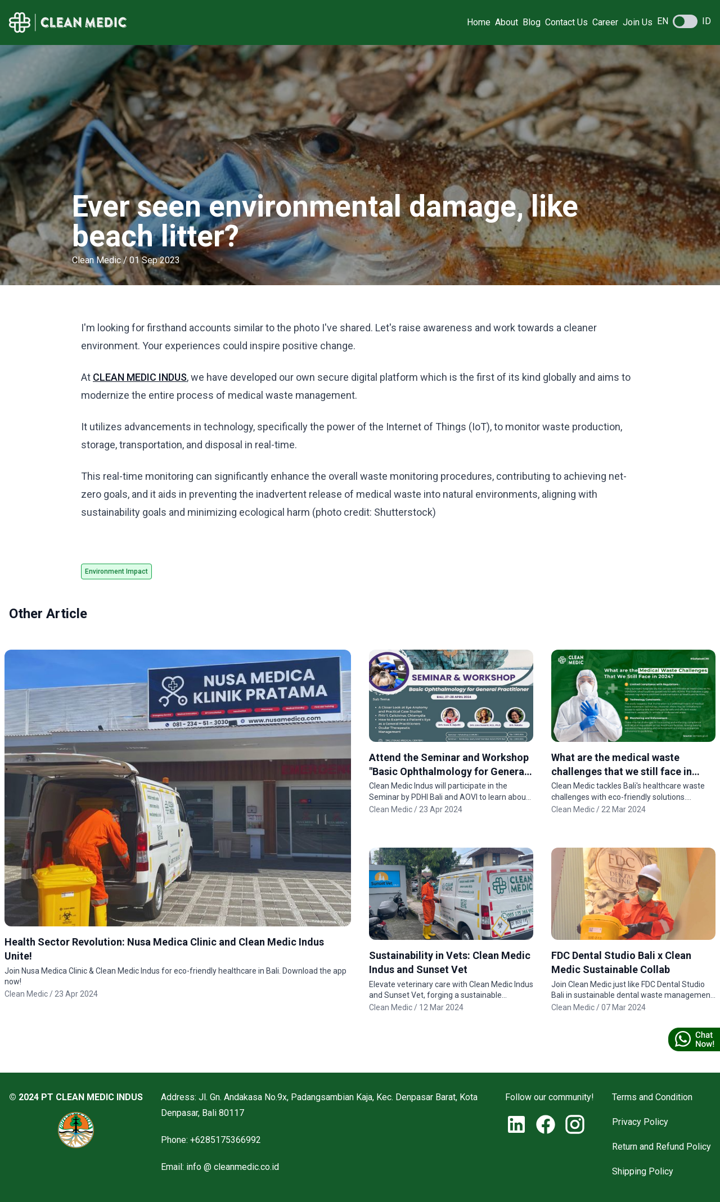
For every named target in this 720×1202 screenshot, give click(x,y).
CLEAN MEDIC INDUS (140, 377)
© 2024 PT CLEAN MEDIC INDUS (76, 1097)
